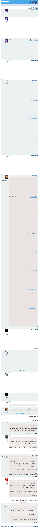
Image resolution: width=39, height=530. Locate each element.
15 (6, 482)
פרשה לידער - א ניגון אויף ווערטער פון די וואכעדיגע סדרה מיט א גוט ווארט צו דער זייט (23, 413)
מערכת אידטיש (7, 481)
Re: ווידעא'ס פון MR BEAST (34, 17)
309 (6, 402)
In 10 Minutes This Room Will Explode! (32, 178)
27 (6, 21)
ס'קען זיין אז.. (7, 332)
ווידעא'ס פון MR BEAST (34, 7)
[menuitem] (34, 4)
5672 (6, 412)
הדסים (35, 455)
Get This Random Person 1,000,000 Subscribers (32, 40)
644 (6, 61)
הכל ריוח (35, 426)
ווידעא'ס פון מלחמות (36, 58)
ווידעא (7, 20)
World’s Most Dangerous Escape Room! (33, 118)
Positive (35, 416)
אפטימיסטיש (7, 353)
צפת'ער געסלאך (7, 438)
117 (6, 439)
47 (6, 397)
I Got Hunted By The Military (34, 100)
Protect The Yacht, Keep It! (33, 270)
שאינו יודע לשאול (35, 408)
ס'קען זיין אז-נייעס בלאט (36, 348)
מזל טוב (7, 60)
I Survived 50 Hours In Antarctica (34, 136)
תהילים (35, 176)
